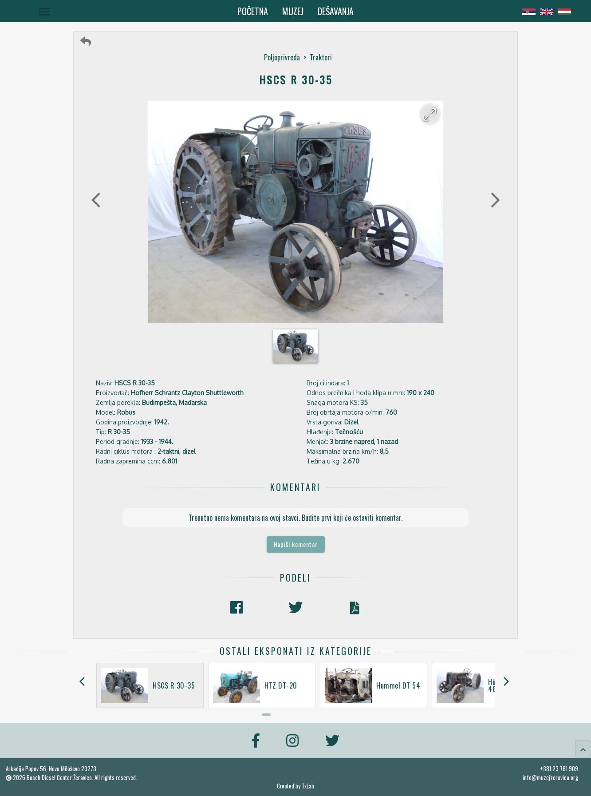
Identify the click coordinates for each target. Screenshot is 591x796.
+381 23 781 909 (559, 768)
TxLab (308, 786)
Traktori (321, 57)
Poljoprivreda (282, 57)
